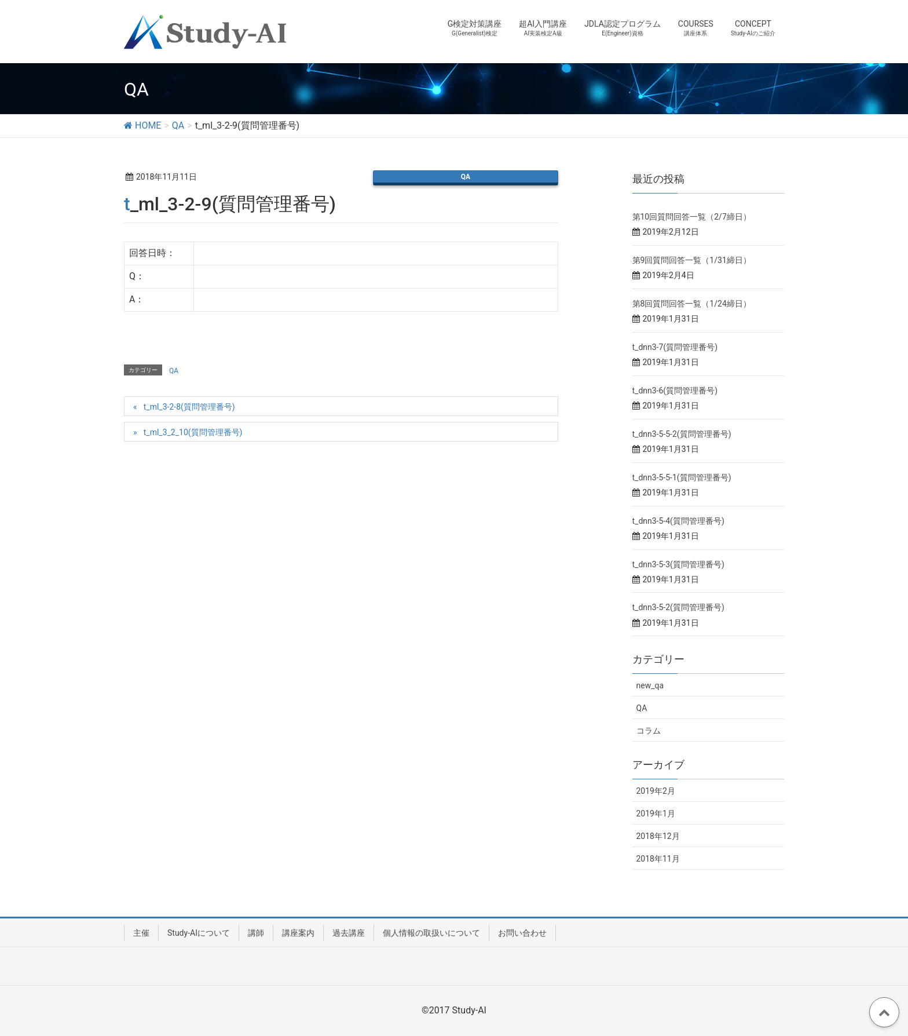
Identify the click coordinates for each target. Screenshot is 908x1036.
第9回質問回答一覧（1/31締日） (691, 260)
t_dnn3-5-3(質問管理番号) (678, 564)
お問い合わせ (522, 932)
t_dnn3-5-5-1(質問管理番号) (681, 477)
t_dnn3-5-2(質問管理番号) (678, 607)
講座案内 (298, 932)
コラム (648, 730)
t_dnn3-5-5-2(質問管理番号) (681, 434)
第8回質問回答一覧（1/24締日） (691, 303)
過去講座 (348, 932)
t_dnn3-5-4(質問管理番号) (678, 521)
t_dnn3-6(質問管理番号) (675, 390)
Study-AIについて (198, 932)
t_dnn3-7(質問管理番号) (675, 347)
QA (465, 177)
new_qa (650, 685)
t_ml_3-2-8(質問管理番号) (189, 406)
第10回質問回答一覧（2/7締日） (691, 216)
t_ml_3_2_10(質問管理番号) (193, 432)
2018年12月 (658, 836)
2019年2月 (655, 791)
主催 (141, 932)
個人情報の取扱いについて (431, 932)
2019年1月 (655, 813)
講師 (256, 932)
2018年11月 (658, 858)
